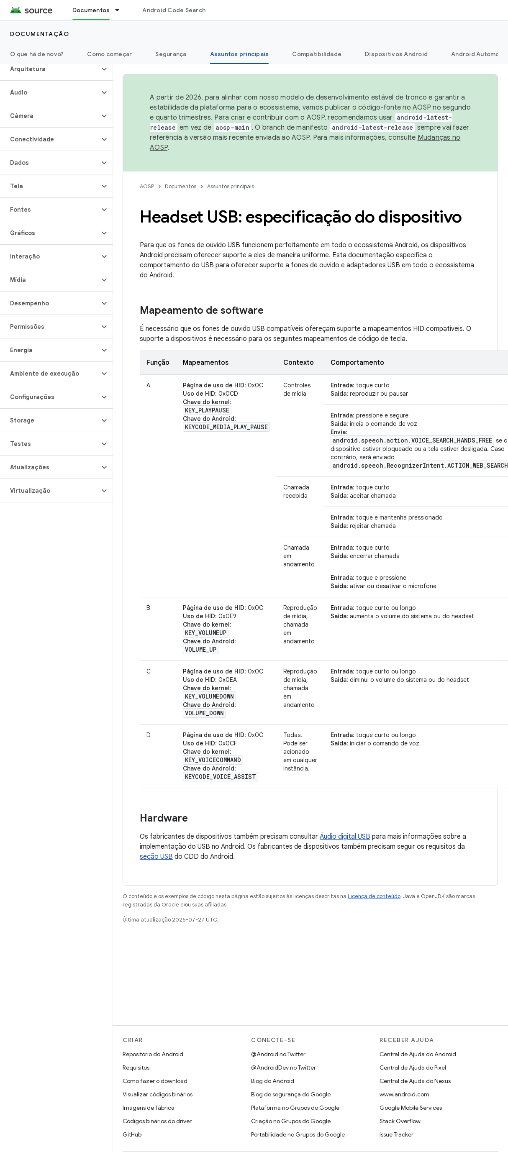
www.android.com (404, 1094)
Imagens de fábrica (148, 1107)
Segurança (170, 54)
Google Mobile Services (411, 1107)
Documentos (180, 186)
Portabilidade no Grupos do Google (298, 1134)
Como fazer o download (155, 1081)
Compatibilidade (316, 54)
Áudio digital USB (345, 836)
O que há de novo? (37, 54)
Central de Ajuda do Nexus (415, 1081)
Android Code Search (173, 10)
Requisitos (136, 1067)
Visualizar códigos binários (157, 1094)
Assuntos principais (230, 186)
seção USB (156, 856)
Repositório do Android (153, 1054)
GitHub (132, 1134)
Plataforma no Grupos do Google (295, 1107)
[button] (49, 69)
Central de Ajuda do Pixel (413, 1067)
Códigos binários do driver (157, 1121)
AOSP (147, 186)
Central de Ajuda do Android (418, 1054)
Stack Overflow (400, 1121)
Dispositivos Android (396, 54)
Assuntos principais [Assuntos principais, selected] (239, 54)
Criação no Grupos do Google (291, 1121)
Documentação (39, 34)
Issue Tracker (396, 1134)
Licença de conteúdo (374, 896)
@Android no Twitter (278, 1054)
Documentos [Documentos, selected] (91, 10)
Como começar (109, 54)
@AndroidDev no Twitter (283, 1067)
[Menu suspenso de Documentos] (121, 10)
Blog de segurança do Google (291, 1094)
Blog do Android (272, 1081)
